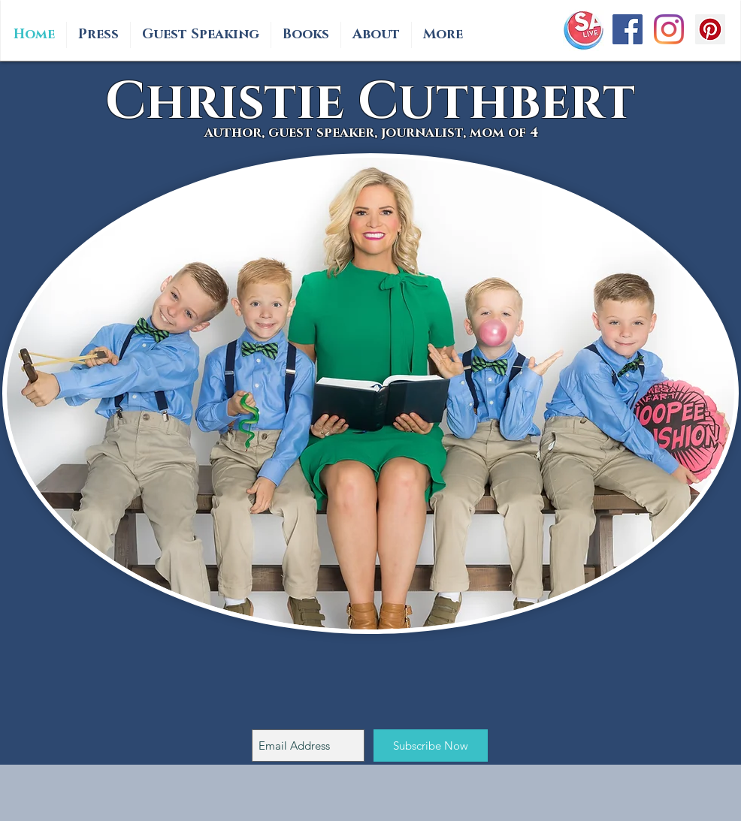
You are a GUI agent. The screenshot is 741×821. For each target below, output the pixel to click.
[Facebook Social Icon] (627, 29)
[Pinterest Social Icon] (710, 29)
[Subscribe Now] (431, 745)
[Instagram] (669, 29)
